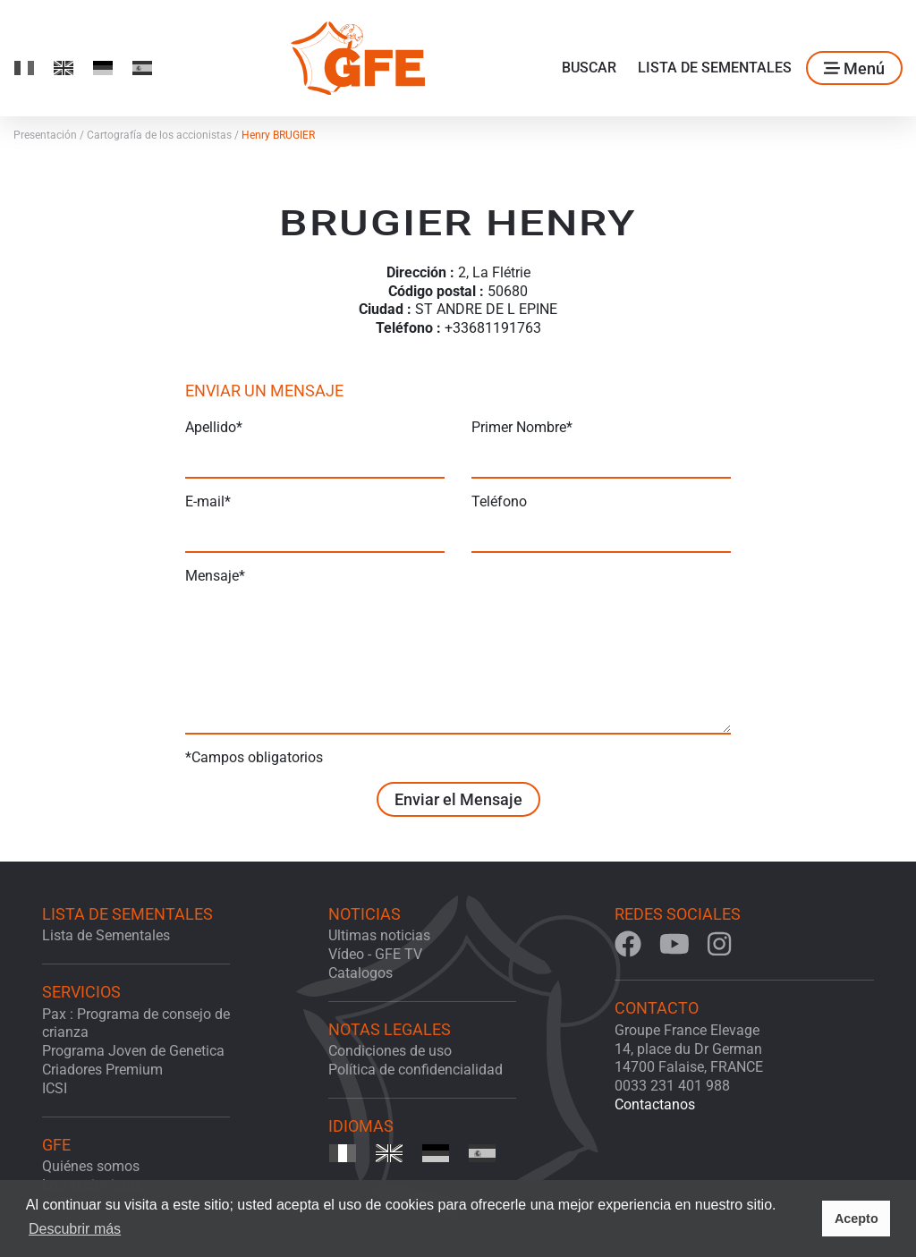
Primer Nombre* (521, 427)
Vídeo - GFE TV (375, 954)
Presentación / (50, 135)
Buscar (589, 67)
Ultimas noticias (379, 935)
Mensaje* (215, 575)
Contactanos (655, 1104)
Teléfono (499, 501)
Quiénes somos (91, 1166)
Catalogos (360, 972)
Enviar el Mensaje (458, 799)
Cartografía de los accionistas (164, 135)
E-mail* (208, 501)
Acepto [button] (856, 1218)
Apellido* (213, 427)
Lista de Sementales (715, 67)
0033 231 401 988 (672, 1085)
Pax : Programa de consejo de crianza (136, 1023)
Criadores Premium (102, 1069)
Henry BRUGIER (278, 135)
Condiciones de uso (390, 1050)
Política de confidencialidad (415, 1069)
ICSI (54, 1088)
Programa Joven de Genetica (133, 1050)
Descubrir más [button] (75, 1228)
